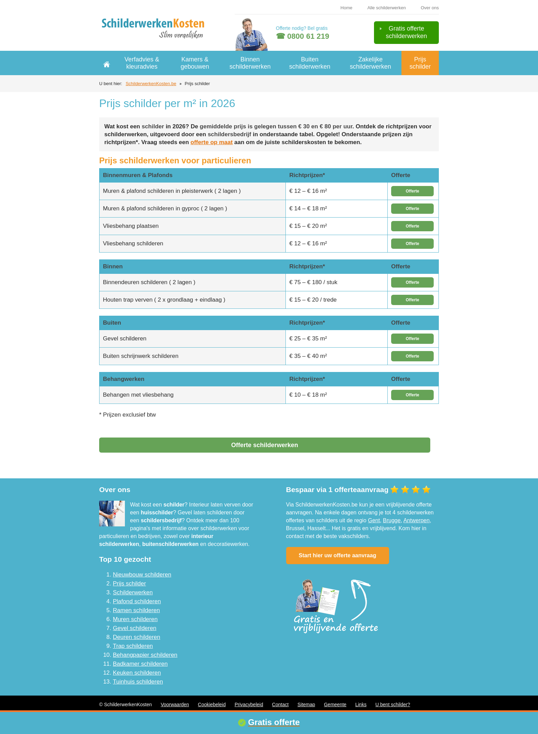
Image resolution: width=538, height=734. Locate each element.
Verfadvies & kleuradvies (142, 63)
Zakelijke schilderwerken (370, 63)
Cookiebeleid (212, 704)
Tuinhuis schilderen (138, 681)
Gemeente (335, 704)
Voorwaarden (175, 704)
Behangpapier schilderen (145, 655)
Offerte (412, 191)
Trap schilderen (133, 646)
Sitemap (306, 704)
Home (346, 7)
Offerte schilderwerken (264, 445)
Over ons (430, 7)
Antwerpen (417, 520)
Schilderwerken (133, 592)
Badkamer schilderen (140, 664)
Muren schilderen (135, 619)
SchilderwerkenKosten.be (151, 83)
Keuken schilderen (137, 672)
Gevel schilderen (134, 628)
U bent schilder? (392, 704)
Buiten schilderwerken (309, 63)
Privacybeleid (249, 704)
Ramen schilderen (136, 610)
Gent (374, 520)
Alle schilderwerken (386, 7)
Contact (280, 704)
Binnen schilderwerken (250, 63)
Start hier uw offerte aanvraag (337, 555)
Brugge (392, 520)
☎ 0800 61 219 (302, 36)
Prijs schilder (420, 63)
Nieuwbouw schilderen (142, 574)
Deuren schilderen (136, 637)
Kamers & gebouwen (195, 63)
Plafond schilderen (137, 601)
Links (360, 704)
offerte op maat (211, 142)
